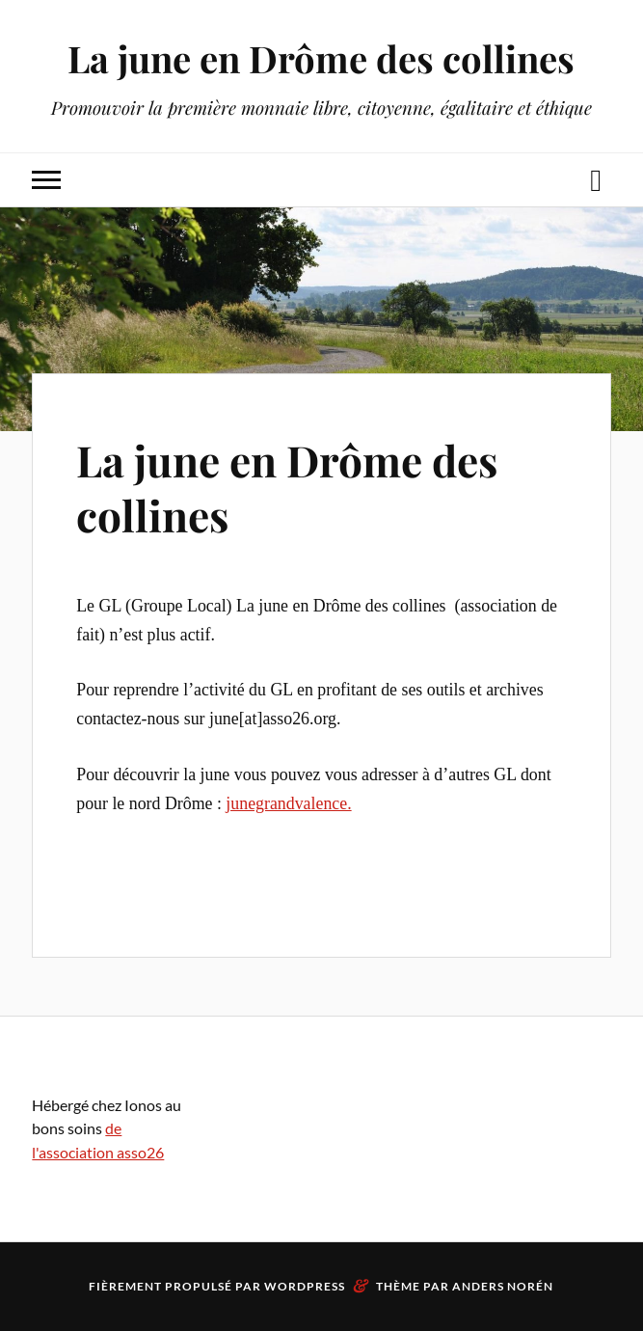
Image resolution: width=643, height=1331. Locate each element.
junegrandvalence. (288, 803)
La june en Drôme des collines (321, 58)
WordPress (304, 1286)
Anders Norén (502, 1286)
